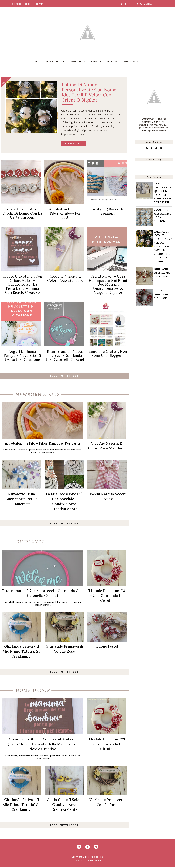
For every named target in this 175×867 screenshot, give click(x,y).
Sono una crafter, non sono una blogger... (108, 353)
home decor (130, 61)
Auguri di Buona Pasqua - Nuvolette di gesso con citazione (22, 355)
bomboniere (78, 61)
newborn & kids (56, 61)
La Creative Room (93, 860)
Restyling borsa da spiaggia (108, 211)
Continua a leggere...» (74, 143)
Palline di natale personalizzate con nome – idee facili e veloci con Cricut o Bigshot (91, 92)
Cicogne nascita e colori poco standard (65, 278)
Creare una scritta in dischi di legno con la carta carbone (22, 213)
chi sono (17, 4)
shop (28, 4)
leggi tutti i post (64, 376)
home (38, 61)
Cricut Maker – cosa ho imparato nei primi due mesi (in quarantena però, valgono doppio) (108, 284)
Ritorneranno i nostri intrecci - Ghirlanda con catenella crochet (65, 355)
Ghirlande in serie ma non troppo (163, 272)
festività (95, 61)
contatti (39, 4)
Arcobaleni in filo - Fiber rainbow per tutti (65, 213)
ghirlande (112, 61)
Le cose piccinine (94, 857)
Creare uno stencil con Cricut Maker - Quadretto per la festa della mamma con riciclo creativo (22, 284)
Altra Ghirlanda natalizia (162, 294)
